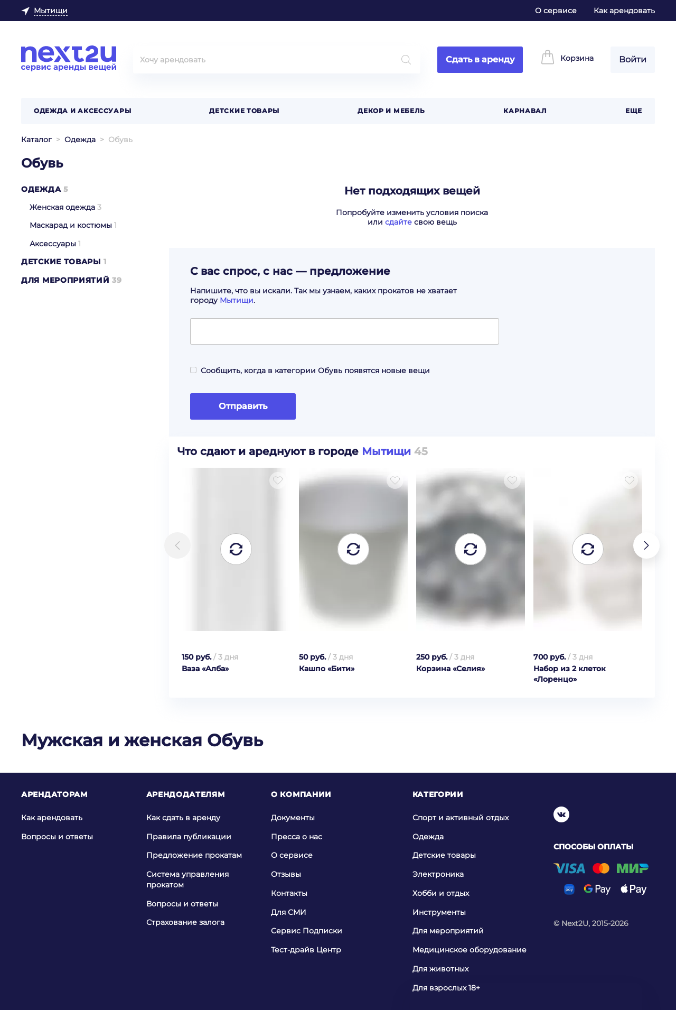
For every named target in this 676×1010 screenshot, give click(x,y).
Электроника (438, 874)
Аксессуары (53, 243)
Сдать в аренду (480, 59)
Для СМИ (288, 912)
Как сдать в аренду (183, 817)
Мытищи (236, 300)
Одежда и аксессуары (82, 111)
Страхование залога (185, 922)
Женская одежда (62, 207)
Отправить (243, 406)
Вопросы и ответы (57, 836)
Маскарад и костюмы (71, 225)
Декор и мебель (391, 111)
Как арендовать (624, 10)
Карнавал (525, 111)
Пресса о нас (296, 836)
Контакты (289, 893)
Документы (293, 817)
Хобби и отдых (440, 893)
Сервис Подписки (306, 930)
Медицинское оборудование (469, 950)
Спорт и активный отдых (460, 817)
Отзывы (286, 874)
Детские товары (244, 111)
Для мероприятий (65, 280)
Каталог (36, 139)
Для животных (440, 969)
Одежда (80, 139)
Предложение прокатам (194, 855)
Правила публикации (188, 836)
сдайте (398, 222)
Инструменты (439, 912)
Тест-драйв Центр (306, 950)
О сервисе (556, 10)
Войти (632, 59)
